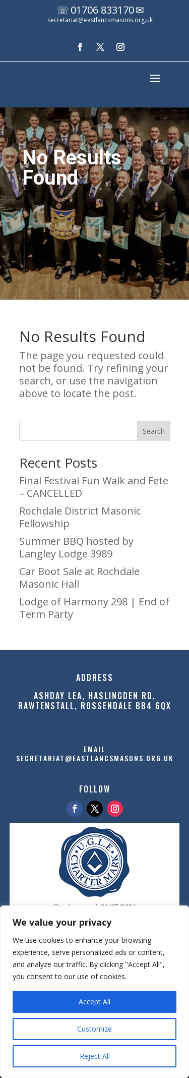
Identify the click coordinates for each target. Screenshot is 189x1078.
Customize (94, 1029)
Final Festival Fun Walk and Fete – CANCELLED (93, 487)
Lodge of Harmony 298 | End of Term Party (94, 608)
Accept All (94, 1001)
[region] (94, 991)
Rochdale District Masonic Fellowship (80, 517)
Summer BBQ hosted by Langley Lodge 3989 (76, 547)
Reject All (95, 1056)
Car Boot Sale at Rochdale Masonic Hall (79, 577)
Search (154, 431)
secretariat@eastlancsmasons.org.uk (100, 20)
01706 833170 (102, 10)
